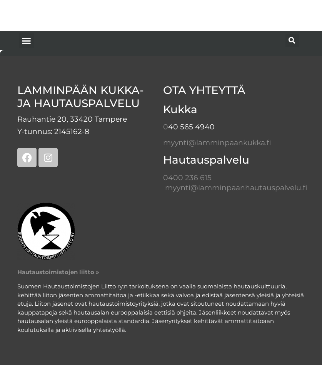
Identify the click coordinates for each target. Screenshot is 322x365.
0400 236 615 (187, 177)
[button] (26, 40)
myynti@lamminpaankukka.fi (217, 142)
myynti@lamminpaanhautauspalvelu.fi (236, 187)
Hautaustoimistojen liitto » (58, 272)
